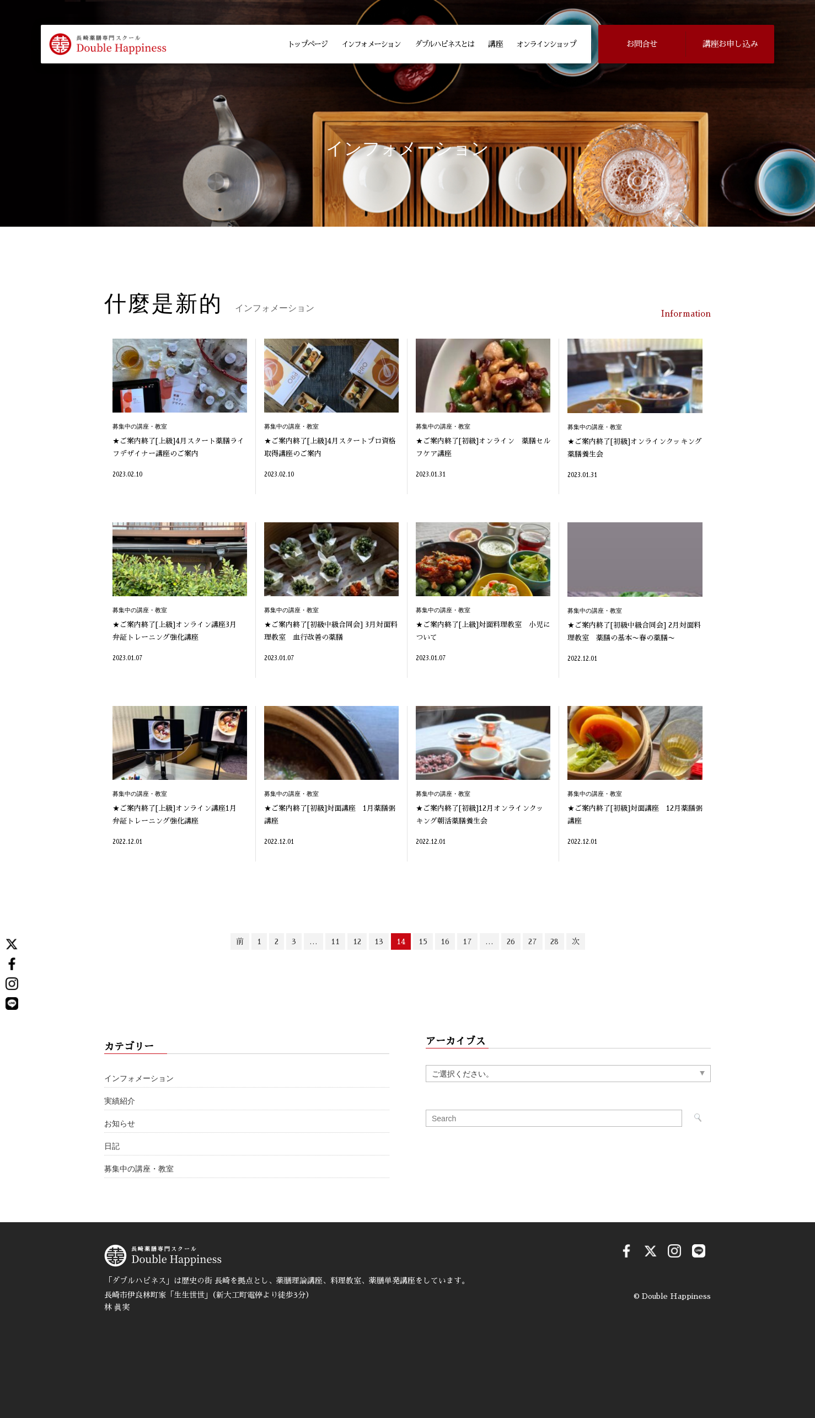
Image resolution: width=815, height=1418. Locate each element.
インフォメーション (370, 44)
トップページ (306, 44)
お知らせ (119, 1124)
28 (554, 941)
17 (467, 941)
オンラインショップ (545, 44)
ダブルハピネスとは (444, 44)
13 (378, 941)
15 (423, 941)
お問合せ (642, 44)
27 (532, 941)
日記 (112, 1146)
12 (357, 941)
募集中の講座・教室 (139, 1169)
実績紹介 (119, 1101)
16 (445, 941)
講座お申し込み (730, 44)
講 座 (495, 44)
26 (511, 941)
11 (335, 941)
